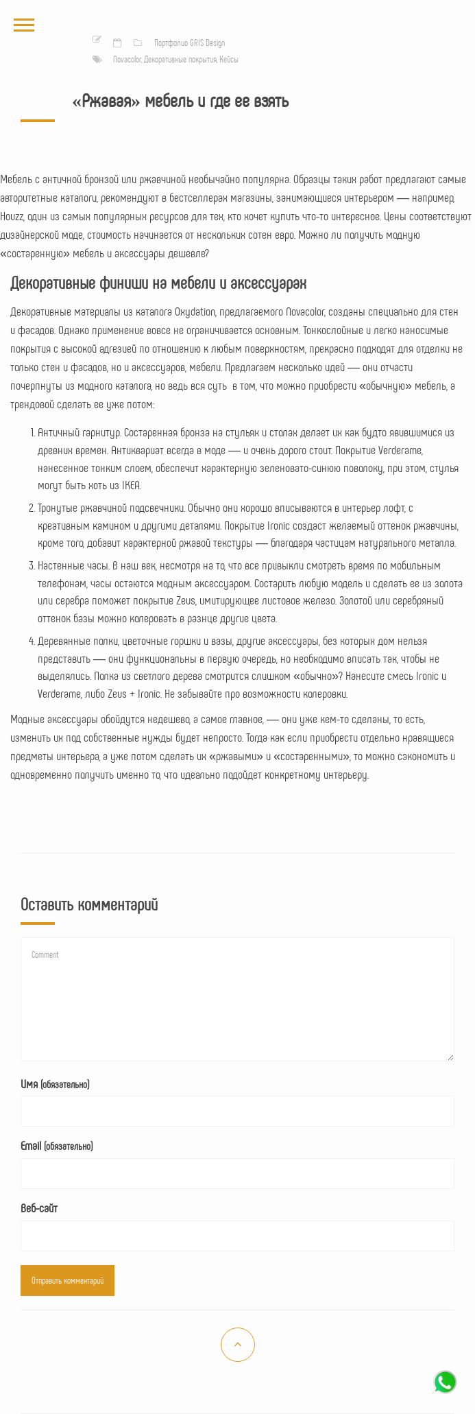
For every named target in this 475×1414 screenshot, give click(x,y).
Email (57, 1145)
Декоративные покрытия (180, 59)
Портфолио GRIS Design (189, 42)
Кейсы (229, 59)
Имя (55, 1083)
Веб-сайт (39, 1207)
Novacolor (127, 59)
